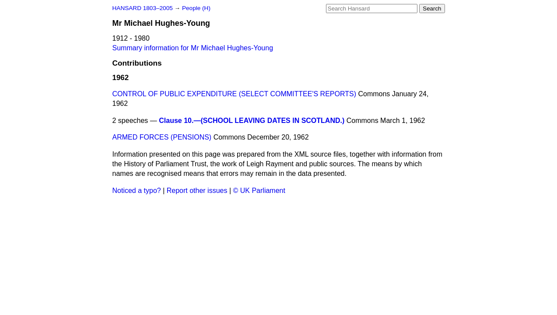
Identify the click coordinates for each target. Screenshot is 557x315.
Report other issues (197, 190)
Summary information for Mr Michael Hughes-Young (192, 48)
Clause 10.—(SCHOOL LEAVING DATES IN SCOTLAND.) (251, 120)
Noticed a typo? (136, 190)
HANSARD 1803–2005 (142, 8)
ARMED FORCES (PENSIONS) (162, 137)
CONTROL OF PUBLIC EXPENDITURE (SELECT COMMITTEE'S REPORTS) (234, 94)
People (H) (196, 8)
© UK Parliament (259, 190)
